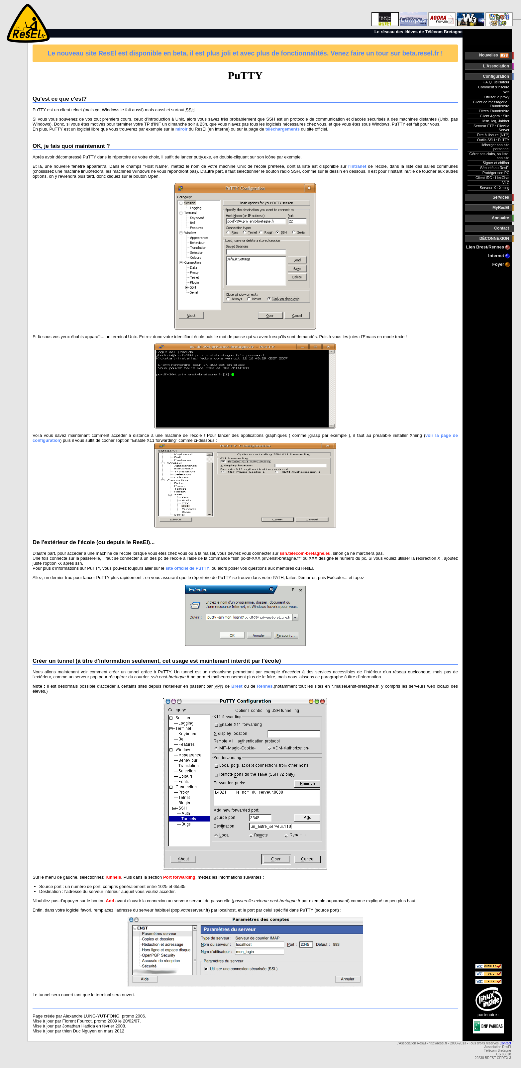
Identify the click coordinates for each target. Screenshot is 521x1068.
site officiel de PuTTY (187, 568)
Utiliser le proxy (496, 97)
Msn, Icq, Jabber (495, 121)
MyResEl (500, 207)
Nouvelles (489, 55)
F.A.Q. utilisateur (495, 82)
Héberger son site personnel (494, 147)
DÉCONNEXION (494, 238)
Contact (501, 228)
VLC (505, 183)
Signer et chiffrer (495, 163)
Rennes (264, 686)
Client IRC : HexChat (492, 178)
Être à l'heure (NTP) (493, 135)
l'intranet (357, 166)
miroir (181, 129)
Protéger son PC (495, 173)
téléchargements (282, 129)
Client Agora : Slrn (494, 116)
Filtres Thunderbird (494, 111)
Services (501, 197)
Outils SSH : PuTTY (493, 140)
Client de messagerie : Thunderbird (491, 104)
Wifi (506, 92)
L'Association (496, 66)
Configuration (496, 76)
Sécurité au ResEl (494, 168)
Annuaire (500, 218)
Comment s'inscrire (493, 87)
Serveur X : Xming (494, 188)
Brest (236, 686)
